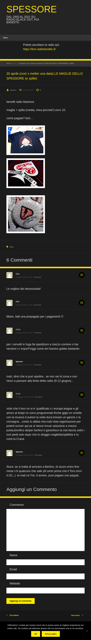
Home (13, 63)
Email (13, 569)
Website (15, 583)
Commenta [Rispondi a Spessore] (82, 363)
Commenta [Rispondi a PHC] (82, 303)
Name (13, 555)
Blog (11, 247)
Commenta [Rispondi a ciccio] (82, 330)
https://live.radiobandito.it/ (39, 49)
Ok (35, 634)
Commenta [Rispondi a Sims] (82, 275)
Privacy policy (51, 634)
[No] (87, 630)
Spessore (13, 90)
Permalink (37, 277)
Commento (17, 504)
